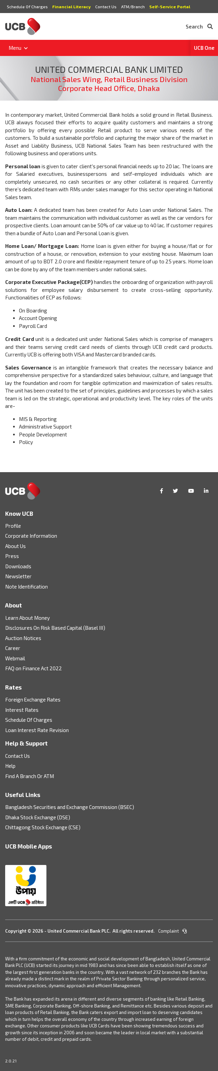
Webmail (15, 658)
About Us (15, 546)
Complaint (172, 931)
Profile (13, 526)
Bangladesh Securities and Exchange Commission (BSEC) (69, 807)
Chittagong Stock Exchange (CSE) (42, 827)
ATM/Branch (133, 6)
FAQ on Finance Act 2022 (33, 668)
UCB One (204, 48)
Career (12, 648)
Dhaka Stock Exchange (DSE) (37, 817)
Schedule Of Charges (27, 6)
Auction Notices (23, 638)
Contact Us (106, 6)
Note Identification (26, 586)
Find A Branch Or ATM (29, 776)
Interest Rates (22, 710)
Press (12, 556)
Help (10, 766)
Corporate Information (31, 536)
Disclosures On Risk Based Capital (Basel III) (55, 628)
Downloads (18, 566)
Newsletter (18, 576)
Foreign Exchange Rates (33, 699)
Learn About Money (27, 618)
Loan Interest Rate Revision (37, 730)
